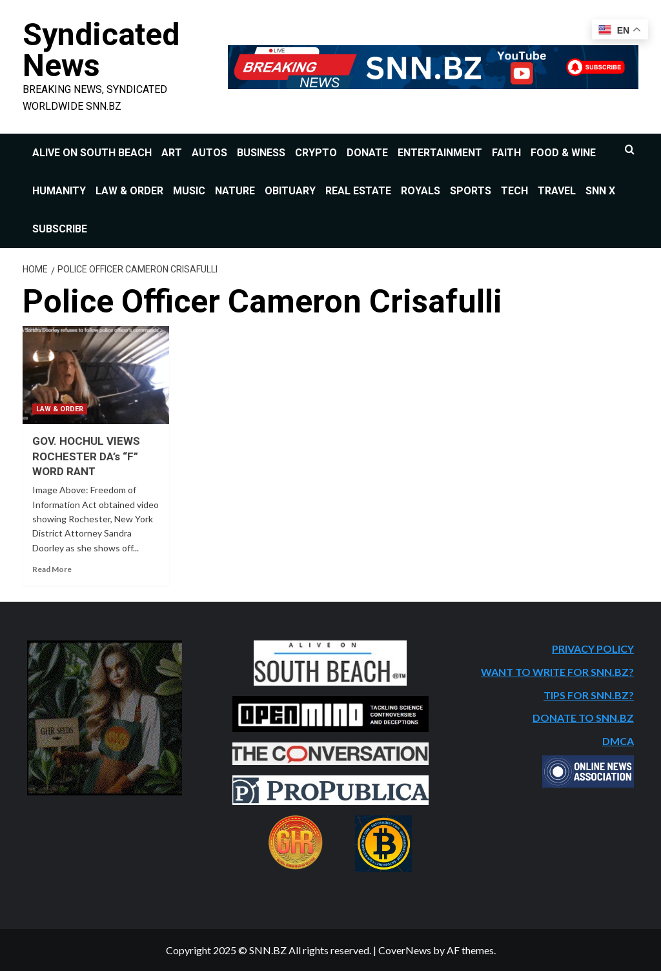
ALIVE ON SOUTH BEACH (92, 153)
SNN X (600, 191)
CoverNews (404, 949)
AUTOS (209, 153)
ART (171, 153)
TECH (514, 191)
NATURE (235, 191)
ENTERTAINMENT (440, 153)
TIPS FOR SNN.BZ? (589, 694)
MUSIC (189, 191)
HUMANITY (59, 191)
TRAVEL (557, 191)
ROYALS (420, 191)
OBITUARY (290, 191)
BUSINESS (261, 153)
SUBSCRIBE (59, 229)
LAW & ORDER (129, 191)
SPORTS (470, 191)
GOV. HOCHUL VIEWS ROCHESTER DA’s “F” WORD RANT (86, 456)
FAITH (506, 153)
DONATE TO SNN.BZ (583, 717)
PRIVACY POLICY (593, 648)
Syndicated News (101, 50)
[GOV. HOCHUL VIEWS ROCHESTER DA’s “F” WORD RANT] (96, 375)
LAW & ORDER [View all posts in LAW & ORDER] (59, 408)
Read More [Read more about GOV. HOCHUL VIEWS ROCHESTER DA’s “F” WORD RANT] (52, 569)
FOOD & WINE (563, 153)
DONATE (367, 153)
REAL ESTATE (358, 191)
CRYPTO (316, 153)
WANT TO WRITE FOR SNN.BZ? (557, 672)
